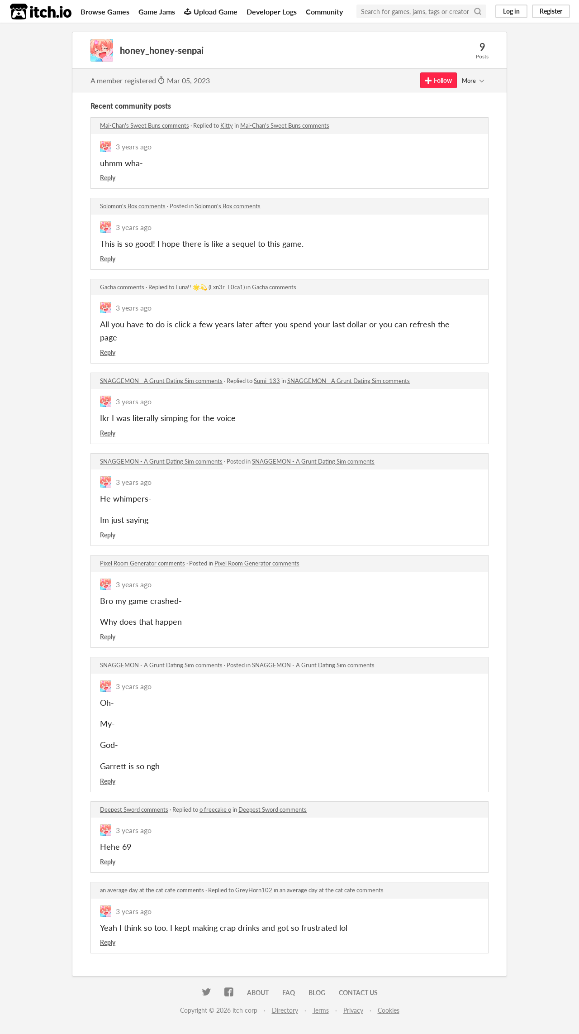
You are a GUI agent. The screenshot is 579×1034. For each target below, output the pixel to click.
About (258, 992)
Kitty (226, 125)
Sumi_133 (267, 380)
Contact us (358, 992)
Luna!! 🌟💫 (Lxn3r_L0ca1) (210, 287)
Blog (316, 992)
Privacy (353, 1010)
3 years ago (134, 146)
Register (551, 11)
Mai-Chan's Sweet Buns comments (144, 125)
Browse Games (105, 11)
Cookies (388, 1010)
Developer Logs (272, 11)
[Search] (477, 11)
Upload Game (210, 11)
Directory (285, 1010)
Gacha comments (122, 287)
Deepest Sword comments (134, 809)
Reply (107, 178)
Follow (438, 80)
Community (324, 11)
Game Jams (156, 11)
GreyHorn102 (253, 890)
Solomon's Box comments (133, 206)
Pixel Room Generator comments (142, 563)
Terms (321, 1010)
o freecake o (215, 809)
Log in (511, 11)
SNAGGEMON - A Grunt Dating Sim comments (161, 380)
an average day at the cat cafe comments (152, 890)
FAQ (288, 992)
